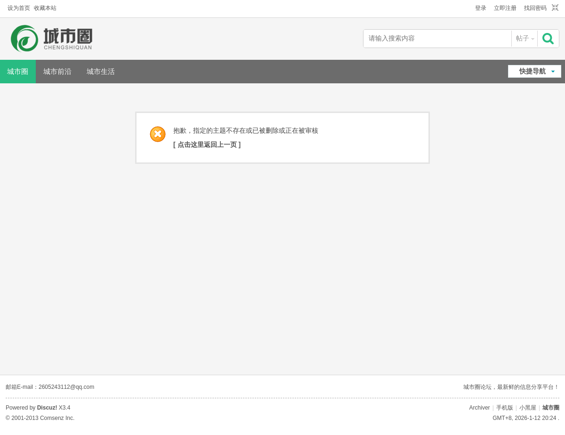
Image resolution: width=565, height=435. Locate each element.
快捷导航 (532, 71)
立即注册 (505, 8)
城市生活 (101, 71)
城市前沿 (57, 71)
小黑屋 (527, 407)
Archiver (479, 407)
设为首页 (19, 8)
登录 (480, 8)
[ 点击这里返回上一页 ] (207, 144)
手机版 (504, 407)
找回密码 (535, 8)
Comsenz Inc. (57, 418)
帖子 (522, 38)
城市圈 (550, 407)
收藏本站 (45, 8)
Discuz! (47, 407)
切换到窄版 (554, 8)
